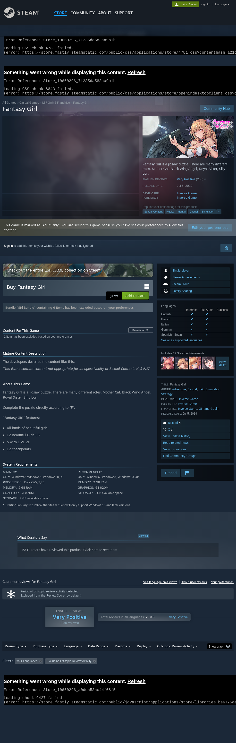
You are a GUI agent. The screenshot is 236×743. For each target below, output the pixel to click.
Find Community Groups (179, 461)
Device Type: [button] (28, 673)
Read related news (176, 448)
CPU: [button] (213, 667)
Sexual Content (153, 217)
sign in (205, 4)
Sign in (8, 251)
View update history (176, 442)
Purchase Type (43, 652)
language (221, 4)
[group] (118, 670)
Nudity (170, 217)
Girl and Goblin (209, 414)
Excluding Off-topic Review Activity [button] (75, 667)
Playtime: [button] (113, 667)
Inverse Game (187, 199)
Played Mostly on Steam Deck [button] (148, 667)
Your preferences (222, 588)
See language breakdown (160, 588)
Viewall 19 (222, 369)
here (95, 556)
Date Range (96, 652)
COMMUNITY (82, 12)
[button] (135, 302)
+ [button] (218, 217)
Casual (193, 217)
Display (142, 652)
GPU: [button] (7, 673)
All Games (9, 108)
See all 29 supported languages (181, 346)
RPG (201, 395)
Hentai (182, 217)
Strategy (167, 400)
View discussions (174, 455)
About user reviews (194, 588)
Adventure (179, 395)
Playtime (121, 652)
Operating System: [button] (189, 667)
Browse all (140, 336)
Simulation (208, 217)
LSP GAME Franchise (56, 108)
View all (143, 541)
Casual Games (29, 108)
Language (71, 652)
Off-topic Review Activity (175, 652)
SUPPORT (124, 12)
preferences (65, 342)
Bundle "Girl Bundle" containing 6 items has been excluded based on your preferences (69, 313)
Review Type (14, 652)
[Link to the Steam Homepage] (25, 17)
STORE (60, 12)
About (104, 12)
